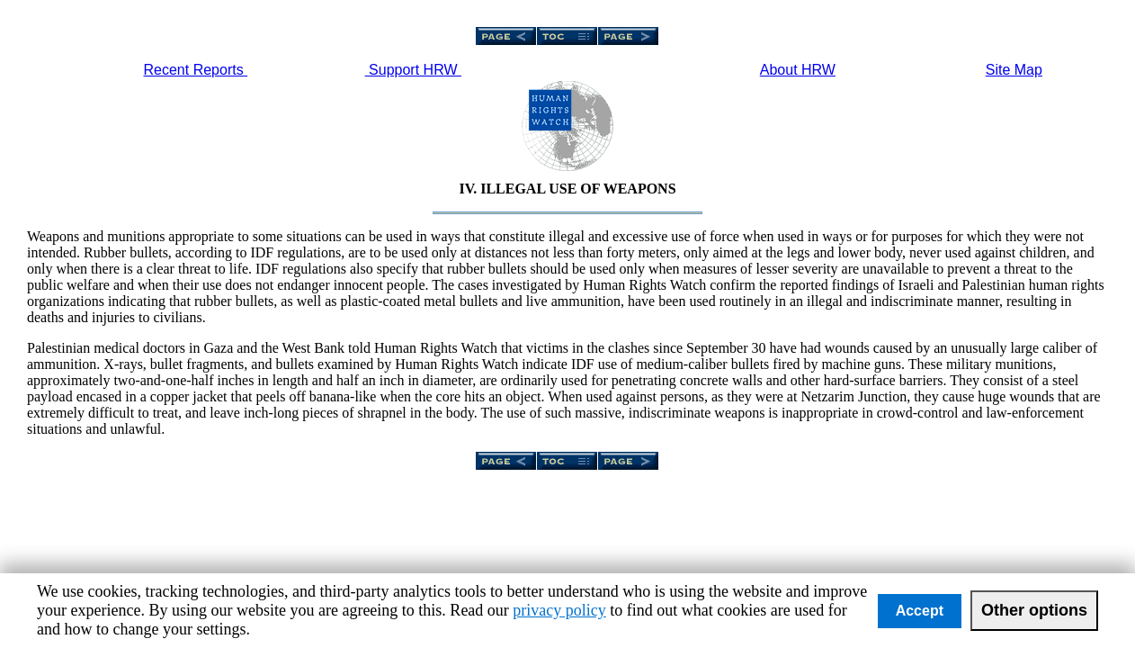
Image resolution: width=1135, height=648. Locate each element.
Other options (1034, 610)
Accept (919, 610)
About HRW (798, 69)
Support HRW (413, 69)
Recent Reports (196, 69)
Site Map (1014, 69)
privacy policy (559, 610)
